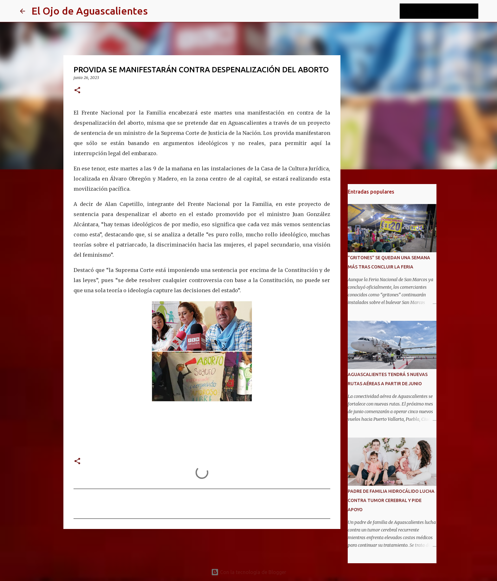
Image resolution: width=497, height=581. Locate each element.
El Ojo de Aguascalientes (89, 11)
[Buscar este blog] (445, 11)
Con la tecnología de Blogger (248, 572)
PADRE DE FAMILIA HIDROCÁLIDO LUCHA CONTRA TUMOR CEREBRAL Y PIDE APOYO (391, 500)
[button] (77, 90)
